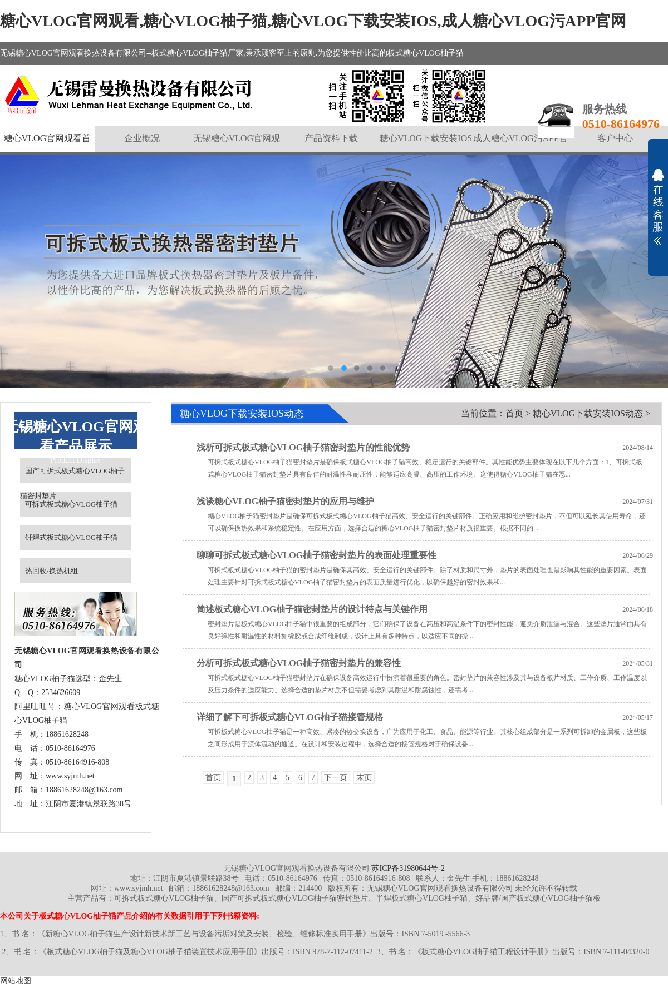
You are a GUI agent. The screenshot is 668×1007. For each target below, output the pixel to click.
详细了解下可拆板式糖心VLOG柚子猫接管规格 (290, 717)
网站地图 (15, 980)
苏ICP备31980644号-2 (407, 868)
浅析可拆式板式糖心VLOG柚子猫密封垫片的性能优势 (303, 447)
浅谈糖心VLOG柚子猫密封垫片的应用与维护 (285, 501)
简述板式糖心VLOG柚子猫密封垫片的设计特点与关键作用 (312, 609)
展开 (658, 207)
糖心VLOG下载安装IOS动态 (588, 413)
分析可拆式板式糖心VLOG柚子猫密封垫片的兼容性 (299, 663)
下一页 (335, 777)
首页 (514, 413)
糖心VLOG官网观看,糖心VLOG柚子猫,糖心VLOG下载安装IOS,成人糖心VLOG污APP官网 (313, 20)
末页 (364, 777)
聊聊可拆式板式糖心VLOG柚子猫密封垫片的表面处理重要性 (316, 555)
